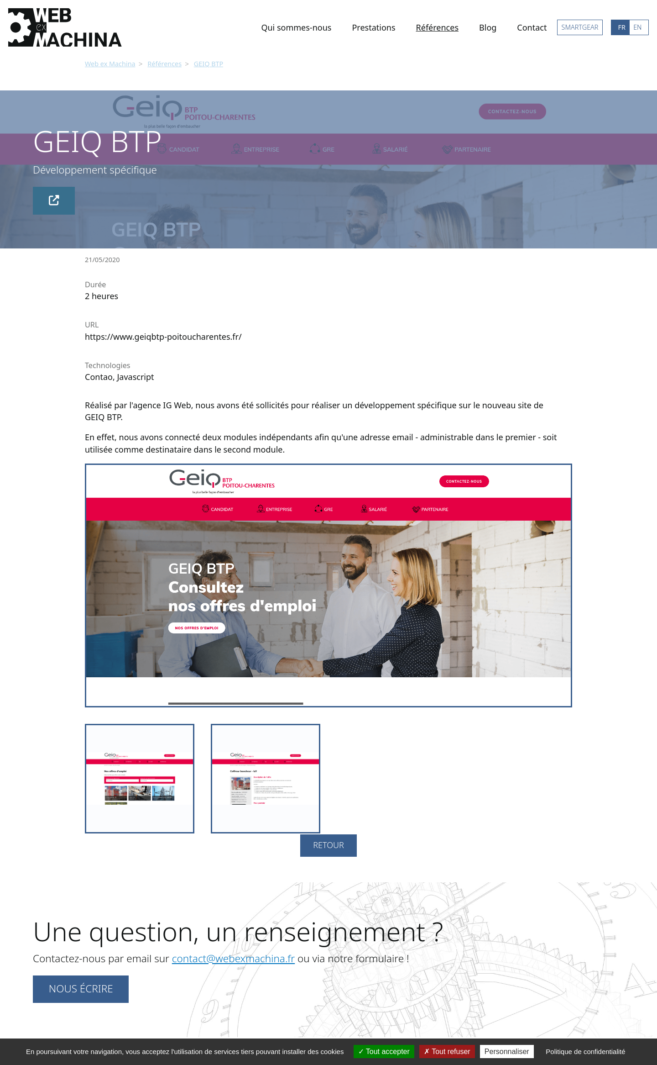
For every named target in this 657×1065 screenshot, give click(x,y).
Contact (532, 27)
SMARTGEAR (580, 27)
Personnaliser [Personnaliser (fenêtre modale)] (507, 1051)
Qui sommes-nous (296, 27)
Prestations (373, 27)
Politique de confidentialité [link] (585, 1051)
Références (437, 27)
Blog (487, 27)
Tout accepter (384, 1051)
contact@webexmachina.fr (233, 957)
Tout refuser (447, 1051)
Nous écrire (81, 988)
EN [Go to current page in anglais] (637, 27)
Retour (328, 843)
